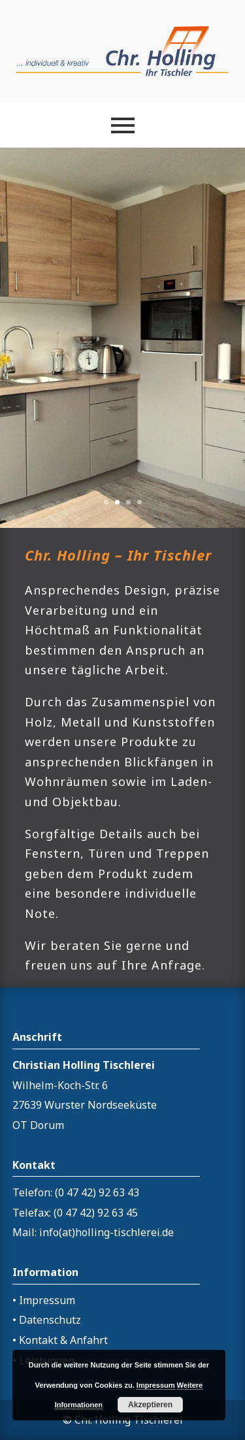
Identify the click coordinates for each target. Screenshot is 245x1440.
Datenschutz (50, 1320)
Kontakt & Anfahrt (63, 1340)
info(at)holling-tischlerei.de (106, 1232)
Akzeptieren (150, 1404)
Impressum (47, 1300)
